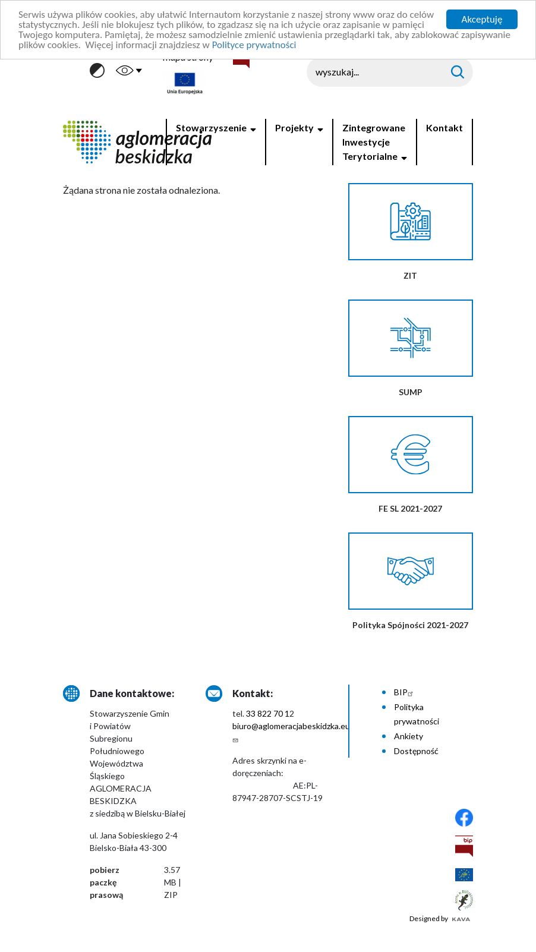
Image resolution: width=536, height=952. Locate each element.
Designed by (439, 918)
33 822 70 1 (267, 713)
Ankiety (408, 736)
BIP (405, 692)
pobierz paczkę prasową (106, 882)
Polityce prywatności (254, 45)
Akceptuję (482, 19)
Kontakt (444, 127)
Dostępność (416, 751)
